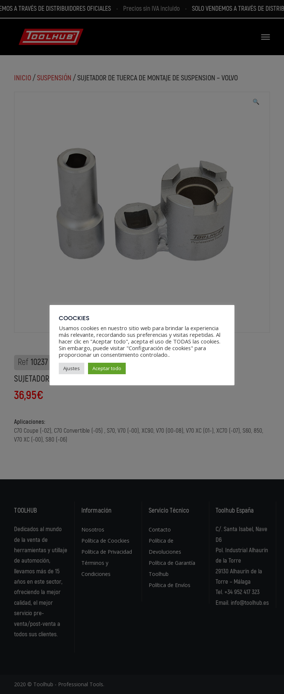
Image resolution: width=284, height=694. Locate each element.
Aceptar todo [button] (106, 368)
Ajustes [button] (71, 368)
